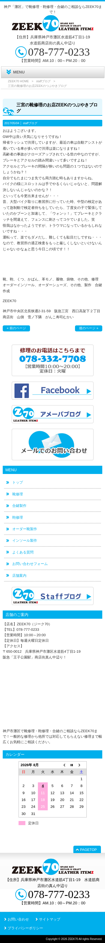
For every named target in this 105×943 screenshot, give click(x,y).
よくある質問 (23, 552)
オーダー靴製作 (24, 529)
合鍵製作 (19, 506)
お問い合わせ (18, 919)
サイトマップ (49, 919)
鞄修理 (17, 517)
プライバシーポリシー (25, 928)
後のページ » (88, 328)
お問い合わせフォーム (30, 564)
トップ (17, 482)
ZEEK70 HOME (18, 81)
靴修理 (17, 494)
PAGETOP (88, 850)
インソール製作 (24, 540)
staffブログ (43, 81)
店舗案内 (19, 575)
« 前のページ (16, 328)
